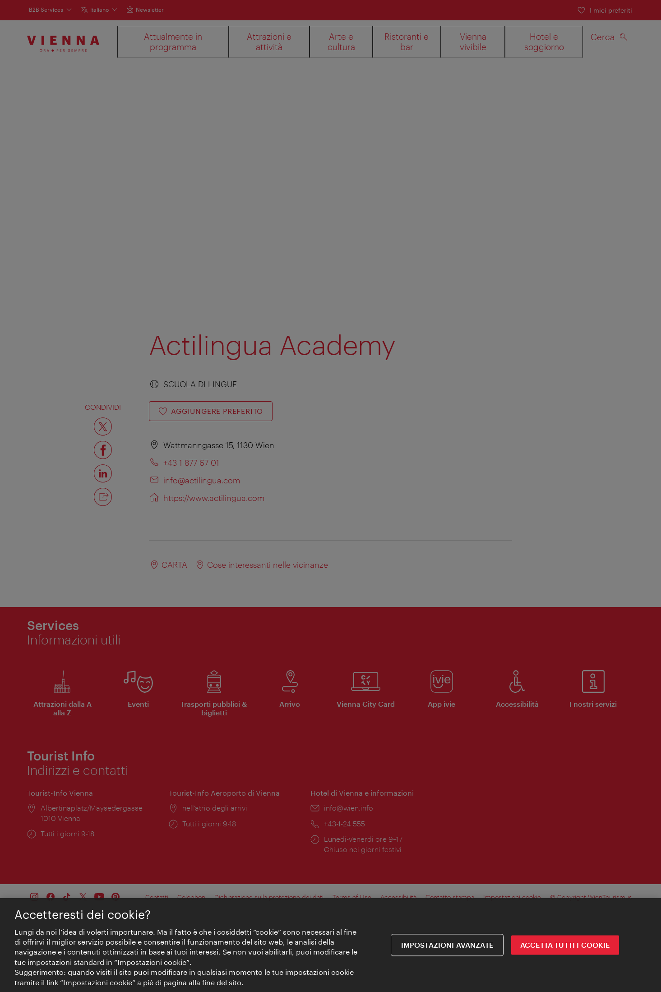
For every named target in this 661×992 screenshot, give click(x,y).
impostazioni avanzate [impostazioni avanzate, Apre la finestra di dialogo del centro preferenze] (447, 945)
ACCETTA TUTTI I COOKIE (565, 945)
